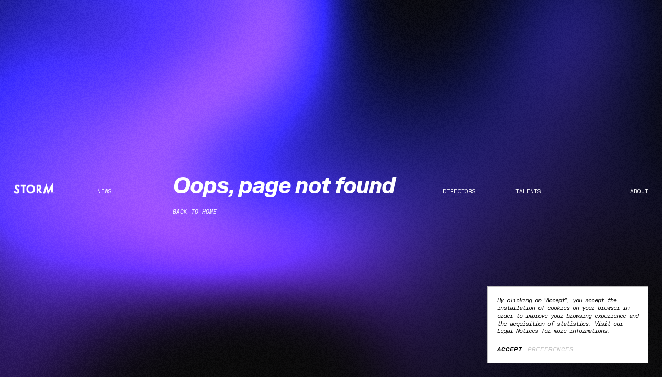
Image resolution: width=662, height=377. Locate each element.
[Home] (34, 189)
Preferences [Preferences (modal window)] (551, 349)
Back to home (195, 211)
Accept (509, 349)
